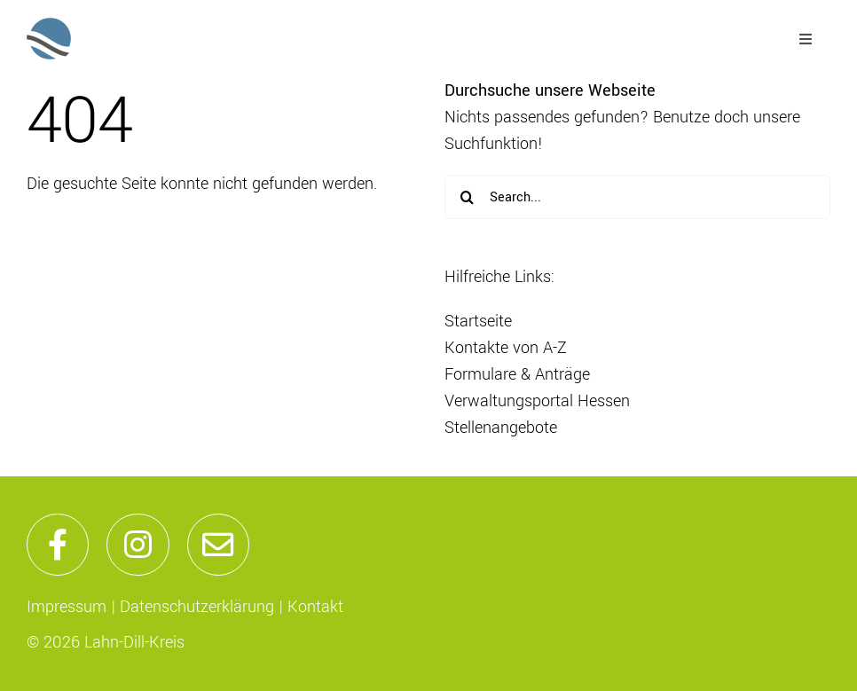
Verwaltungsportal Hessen (537, 400)
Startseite (478, 321)
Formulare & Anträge (517, 374)
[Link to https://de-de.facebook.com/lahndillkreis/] (58, 545)
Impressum (66, 606)
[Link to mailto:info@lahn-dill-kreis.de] (218, 545)
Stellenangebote (500, 427)
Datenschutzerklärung (197, 606)
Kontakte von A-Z (505, 347)
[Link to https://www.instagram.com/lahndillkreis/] (137, 545)
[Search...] (637, 197)
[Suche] (466, 197)
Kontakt (315, 606)
